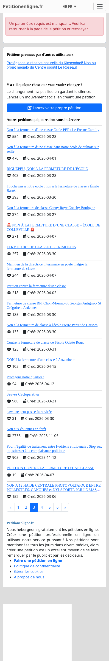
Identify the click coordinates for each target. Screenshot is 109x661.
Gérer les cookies (28, 571)
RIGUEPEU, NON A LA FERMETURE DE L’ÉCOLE (47, 169)
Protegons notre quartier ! (25, 377)
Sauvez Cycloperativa (23, 394)
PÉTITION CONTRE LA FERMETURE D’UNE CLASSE (50, 468)
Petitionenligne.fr (23, 6)
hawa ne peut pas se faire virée (29, 412)
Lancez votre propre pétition (54, 107)
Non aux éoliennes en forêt (26, 429)
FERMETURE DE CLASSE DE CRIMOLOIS (41, 247)
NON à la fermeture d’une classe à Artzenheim (41, 360)
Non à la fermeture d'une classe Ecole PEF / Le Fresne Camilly (53, 130)
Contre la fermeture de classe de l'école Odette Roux (45, 342)
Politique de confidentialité (37, 566)
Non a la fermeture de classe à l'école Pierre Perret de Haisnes (52, 325)
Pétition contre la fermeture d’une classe (36, 286)
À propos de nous (29, 577)
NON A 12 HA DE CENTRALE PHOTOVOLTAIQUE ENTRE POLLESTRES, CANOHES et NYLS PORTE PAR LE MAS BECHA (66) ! (54, 489)
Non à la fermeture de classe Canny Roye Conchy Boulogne (51, 208)
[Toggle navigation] (99, 6)
